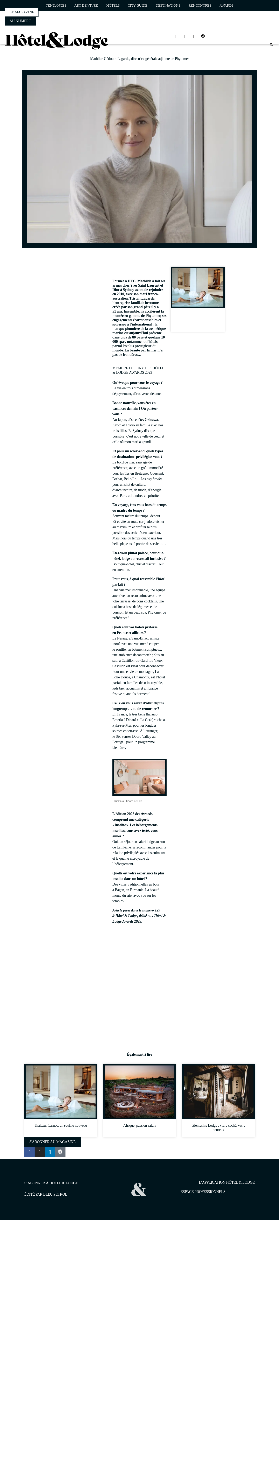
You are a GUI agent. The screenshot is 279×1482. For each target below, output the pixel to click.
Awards (226, 5)
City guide (137, 5)
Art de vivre (86, 5)
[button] (271, 44)
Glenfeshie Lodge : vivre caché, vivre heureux (218, 1127)
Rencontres (200, 5)
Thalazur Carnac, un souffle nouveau (198, 321)
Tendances (56, 5)
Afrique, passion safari (139, 1125)
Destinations (168, 5)
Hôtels (112, 5)
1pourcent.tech (50, 1241)
